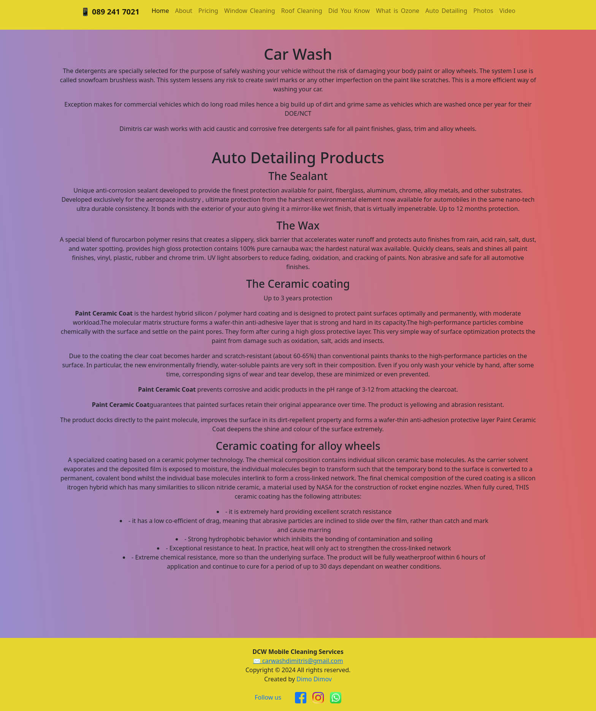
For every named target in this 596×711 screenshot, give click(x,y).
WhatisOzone (397, 10)
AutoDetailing (446, 10)
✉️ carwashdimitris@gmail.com (298, 661)
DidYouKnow (349, 10)
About (183, 10)
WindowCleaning (249, 10)
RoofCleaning (301, 10)
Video (507, 10)
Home (160, 10)
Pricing (208, 10)
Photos (483, 10)
